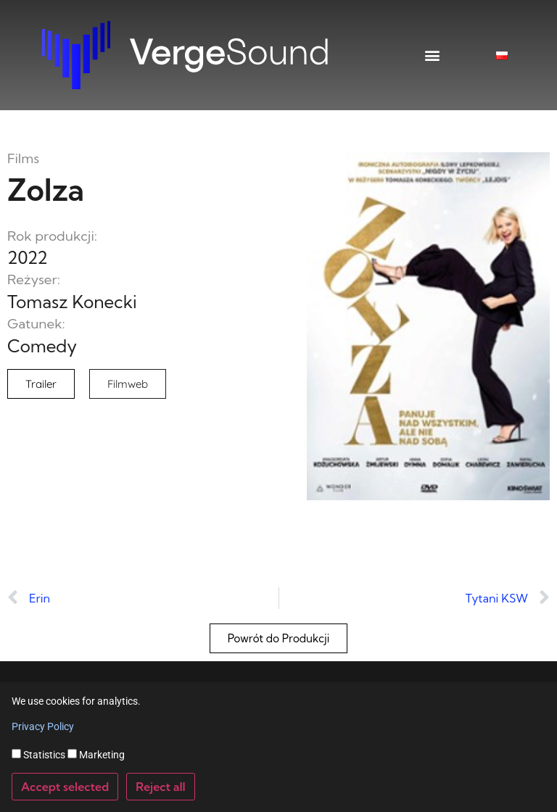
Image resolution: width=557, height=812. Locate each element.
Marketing (96, 754)
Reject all (161, 786)
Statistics (38, 754)
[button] (433, 55)
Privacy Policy (43, 726)
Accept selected (65, 786)
